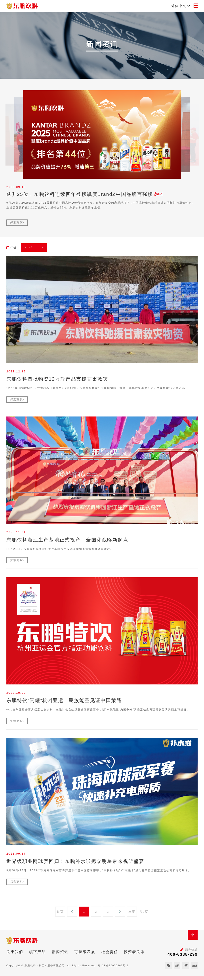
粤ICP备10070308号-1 (113, 965)
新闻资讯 (60, 952)
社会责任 (109, 952)
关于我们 (14, 952)
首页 (60, 911)
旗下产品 (37, 952)
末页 (131, 911)
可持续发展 (84, 952)
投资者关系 (134, 952)
